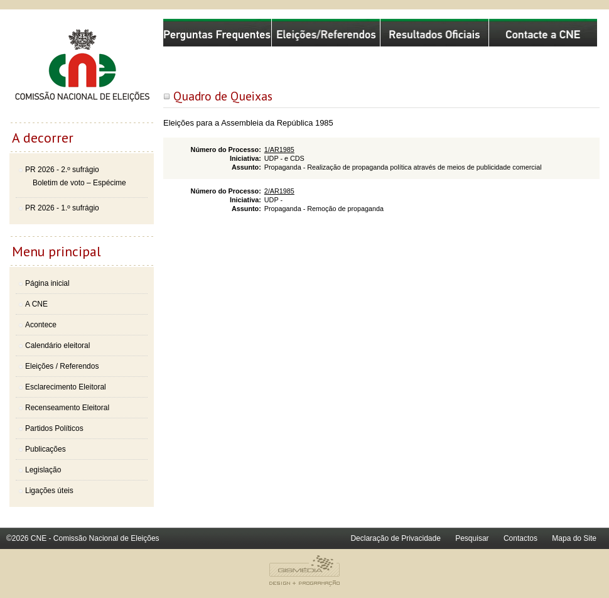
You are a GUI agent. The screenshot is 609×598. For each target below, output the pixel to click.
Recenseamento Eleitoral (67, 407)
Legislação (43, 469)
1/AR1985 (279, 149)
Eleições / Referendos (62, 366)
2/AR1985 (279, 191)
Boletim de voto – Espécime (79, 182)
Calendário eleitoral (57, 345)
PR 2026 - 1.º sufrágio (62, 208)
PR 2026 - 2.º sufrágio (62, 169)
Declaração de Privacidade (395, 538)
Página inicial (47, 283)
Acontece (41, 324)
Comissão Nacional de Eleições (81, 70)
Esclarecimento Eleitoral (65, 387)
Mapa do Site (574, 538)
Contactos (520, 538)
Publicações (45, 449)
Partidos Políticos (54, 428)
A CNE (36, 304)
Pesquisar (471, 538)
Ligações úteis (49, 490)
